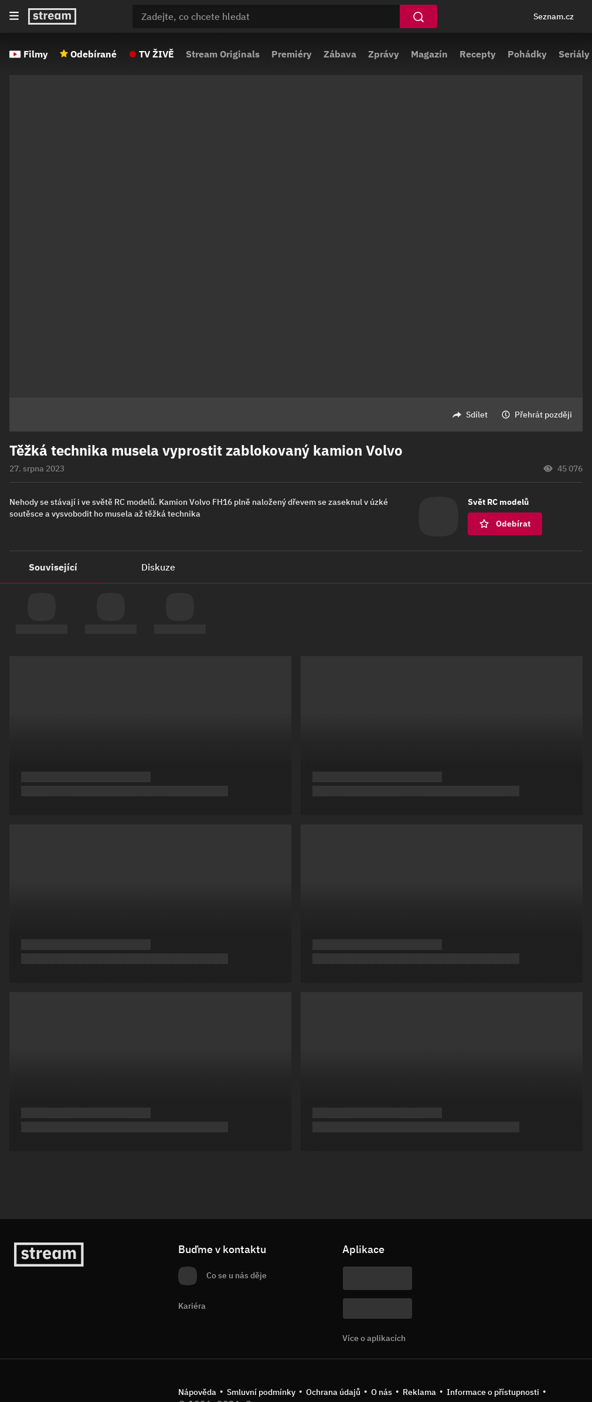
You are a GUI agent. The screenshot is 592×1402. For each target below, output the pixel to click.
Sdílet (477, 414)
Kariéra (192, 1306)
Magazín (429, 54)
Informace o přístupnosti (493, 1392)
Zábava (340, 54)
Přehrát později (543, 414)
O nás (381, 1392)
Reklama (419, 1392)
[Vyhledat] (418, 16)
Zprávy (383, 54)
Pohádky (527, 54)
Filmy (35, 54)
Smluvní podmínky (261, 1392)
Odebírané (93, 54)
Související (53, 567)
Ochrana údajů (333, 1392)
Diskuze (158, 567)
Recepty (478, 54)
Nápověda (197, 1392)
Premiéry (291, 54)
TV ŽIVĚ (156, 54)
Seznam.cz (553, 16)
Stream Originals (223, 54)
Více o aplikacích (374, 1338)
